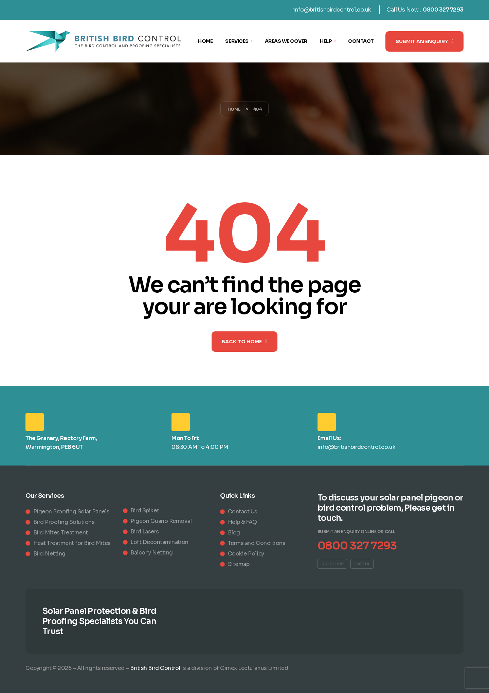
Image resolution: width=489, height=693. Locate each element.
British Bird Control (155, 668)
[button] (424, 41)
